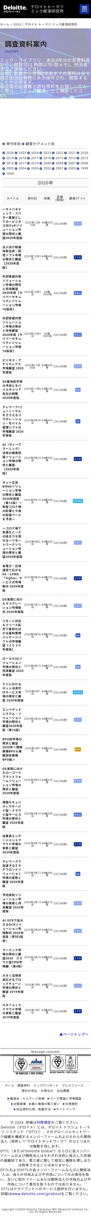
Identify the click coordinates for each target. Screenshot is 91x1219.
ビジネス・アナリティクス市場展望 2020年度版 (13, 366)
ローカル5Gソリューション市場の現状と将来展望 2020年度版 (13, 667)
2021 (72, 153)
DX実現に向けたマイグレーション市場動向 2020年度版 (13, 606)
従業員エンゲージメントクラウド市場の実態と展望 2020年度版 (11, 844)
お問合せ (47, 1090)
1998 (10, 173)
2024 (35, 153)
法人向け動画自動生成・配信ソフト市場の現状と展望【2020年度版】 (11, 257)
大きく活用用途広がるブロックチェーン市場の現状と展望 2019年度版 (13, 986)
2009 (47, 163)
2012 (10, 163)
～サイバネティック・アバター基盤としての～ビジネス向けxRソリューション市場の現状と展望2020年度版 (12, 223)
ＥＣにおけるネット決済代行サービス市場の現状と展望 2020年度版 (13, 692)
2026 (10, 153)
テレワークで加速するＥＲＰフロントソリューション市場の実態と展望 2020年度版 (13, 874)
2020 (84, 153)
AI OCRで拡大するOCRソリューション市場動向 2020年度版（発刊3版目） (13, 931)
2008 (59, 163)
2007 (72, 163)
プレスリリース (73, 1085)
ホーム (9, 1085)
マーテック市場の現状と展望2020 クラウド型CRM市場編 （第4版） (13, 958)
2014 (72, 158)
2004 (22, 168)
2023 (47, 153)
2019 (10, 158)
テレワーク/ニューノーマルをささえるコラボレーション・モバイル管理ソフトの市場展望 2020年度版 (13, 421)
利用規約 (71, 1104)
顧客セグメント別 (40, 144)
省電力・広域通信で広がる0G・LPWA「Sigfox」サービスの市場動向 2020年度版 (13, 578)
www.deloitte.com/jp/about (36, 1193)
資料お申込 (29, 1090)
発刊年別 (13, 144)
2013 (84, 158)
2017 (35, 158)
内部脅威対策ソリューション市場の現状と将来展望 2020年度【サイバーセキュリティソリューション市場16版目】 (12, 334)
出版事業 (20, 1104)
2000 (72, 168)
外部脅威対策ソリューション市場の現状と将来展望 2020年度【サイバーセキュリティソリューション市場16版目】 (12, 293)
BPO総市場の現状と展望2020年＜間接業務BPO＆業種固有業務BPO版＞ (12, 749)
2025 (22, 153)
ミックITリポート (46, 1085)
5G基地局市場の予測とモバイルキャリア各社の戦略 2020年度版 (12, 390)
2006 (84, 163)
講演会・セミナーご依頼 (27, 1098)
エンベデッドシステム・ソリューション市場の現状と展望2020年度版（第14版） (12, 720)
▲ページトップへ (74, 1034)
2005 (10, 168)
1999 (84, 168)
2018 (22, 158)
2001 (59, 168)
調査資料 (23, 1085)
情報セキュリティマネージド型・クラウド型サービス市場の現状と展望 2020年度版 (13, 814)
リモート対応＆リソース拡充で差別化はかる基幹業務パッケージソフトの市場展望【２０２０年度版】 (11, 635)
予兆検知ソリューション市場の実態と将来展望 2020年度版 (13, 903)
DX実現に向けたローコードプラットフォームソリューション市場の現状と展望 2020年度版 (12, 781)
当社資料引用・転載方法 (33, 1109)
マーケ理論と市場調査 (66, 1098)
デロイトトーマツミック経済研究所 (47, 9)
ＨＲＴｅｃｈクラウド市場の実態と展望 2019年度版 (11, 1011)
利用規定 (44, 1122)
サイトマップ (65, 1109)
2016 (47, 158)
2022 (59, 153)
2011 (22, 163)
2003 (35, 168)
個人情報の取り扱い (46, 1104)
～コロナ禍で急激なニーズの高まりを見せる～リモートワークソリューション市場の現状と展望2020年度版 (12, 543)
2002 (47, 168)
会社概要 (63, 1090)
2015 (59, 158)
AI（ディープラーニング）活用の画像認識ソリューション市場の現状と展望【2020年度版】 (11, 459)
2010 (35, 163)
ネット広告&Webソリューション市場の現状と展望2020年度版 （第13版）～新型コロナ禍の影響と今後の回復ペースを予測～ (12, 501)
